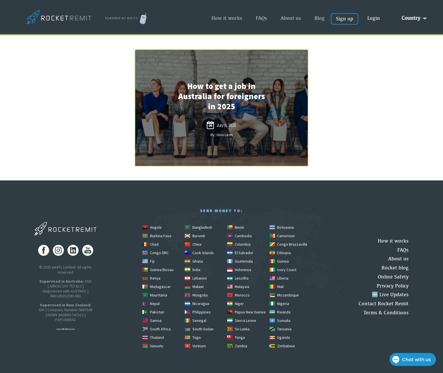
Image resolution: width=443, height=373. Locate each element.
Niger (235, 303)
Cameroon (282, 235)
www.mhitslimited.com (66, 329)
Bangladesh (198, 227)
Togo (193, 337)
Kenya (151, 278)
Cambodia (239, 235)
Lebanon (196, 278)
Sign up (344, 18)
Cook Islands (199, 252)
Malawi (194, 286)
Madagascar (156, 286)
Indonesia (239, 269)
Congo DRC (155, 252)
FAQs (261, 18)
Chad (150, 244)
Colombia (239, 244)
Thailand (153, 337)
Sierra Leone (241, 320)
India (192, 269)
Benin (235, 227)
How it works (226, 18)
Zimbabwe (282, 345)
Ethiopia (280, 252)
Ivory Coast (283, 269)
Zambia (237, 345)
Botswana (282, 227)
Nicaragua (197, 303)
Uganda (280, 337)
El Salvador (240, 252)
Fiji (148, 261)
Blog (319, 18)
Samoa (152, 320)
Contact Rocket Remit (384, 303)
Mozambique (284, 295)
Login (373, 18)
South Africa (156, 328)
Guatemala (240, 261)
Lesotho (238, 278)
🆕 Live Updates (390, 294)
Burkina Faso (156, 235)
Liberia (279, 278)
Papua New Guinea (246, 312)
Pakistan (153, 312)
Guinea (279, 261)
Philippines (198, 312)
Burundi (195, 235)
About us (291, 18)
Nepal (151, 303)
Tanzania (281, 328)
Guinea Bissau (157, 269)
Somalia (280, 320)
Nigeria (279, 303)
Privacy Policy (393, 286)
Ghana (194, 261)
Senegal (195, 320)
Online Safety (393, 277)
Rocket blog (395, 268)
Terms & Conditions (386, 312)
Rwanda (280, 312)
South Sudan (199, 328)
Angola (152, 227)
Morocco (238, 295)
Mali (277, 286)
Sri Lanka (238, 328)
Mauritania (154, 295)
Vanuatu (152, 345)
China (193, 244)
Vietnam (195, 345)
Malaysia (238, 286)
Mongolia (196, 295)
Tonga (236, 337)
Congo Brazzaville (288, 244)
